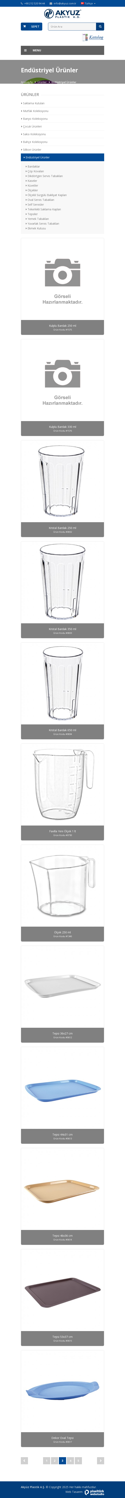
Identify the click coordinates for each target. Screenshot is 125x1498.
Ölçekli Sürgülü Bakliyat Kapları (46, 195)
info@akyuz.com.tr (65, 3)
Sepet (35, 26)
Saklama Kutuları (32, 103)
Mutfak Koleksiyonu (34, 111)
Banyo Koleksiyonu (34, 119)
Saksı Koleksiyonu (33, 134)
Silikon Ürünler (31, 149)
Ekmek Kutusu (36, 228)
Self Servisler (35, 204)
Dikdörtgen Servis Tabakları (44, 176)
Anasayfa (27, 82)
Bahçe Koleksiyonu (34, 142)
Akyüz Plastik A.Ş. (33, 1487)
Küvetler (32, 185)
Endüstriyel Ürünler (37, 157)
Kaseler (31, 181)
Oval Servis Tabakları (40, 200)
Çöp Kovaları (35, 171)
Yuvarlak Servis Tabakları (42, 223)
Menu (31, 50)
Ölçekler (32, 190)
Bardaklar (33, 166)
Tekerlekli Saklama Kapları (43, 209)
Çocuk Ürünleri (31, 126)
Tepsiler (32, 214)
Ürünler (42, 82)
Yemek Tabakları (37, 219)
